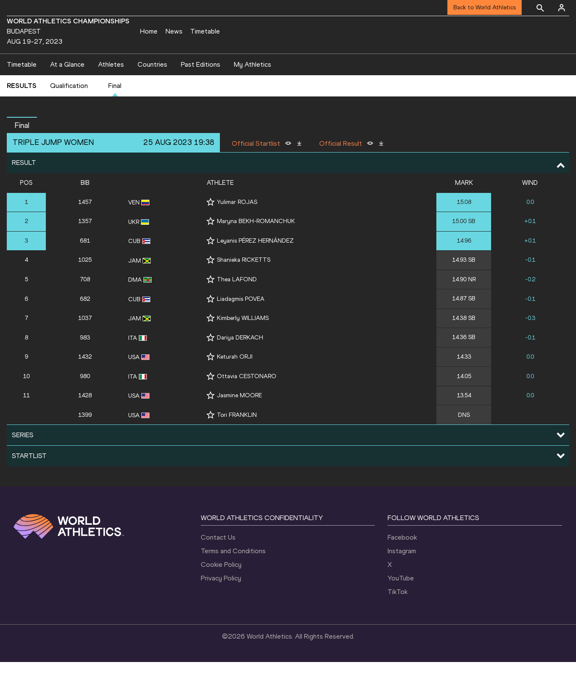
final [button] (21, 142)
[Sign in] (561, 8)
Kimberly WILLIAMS (243, 335)
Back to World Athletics (484, 7)
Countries (152, 81)
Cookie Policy (221, 581)
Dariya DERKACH (240, 354)
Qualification (69, 103)
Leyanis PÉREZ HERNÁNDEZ (255, 257)
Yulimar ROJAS (237, 219)
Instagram (402, 568)
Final (114, 103)
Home (148, 31)
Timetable (205, 31)
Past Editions (200, 81)
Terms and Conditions (233, 568)
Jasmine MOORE (239, 412)
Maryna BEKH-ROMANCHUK (256, 238)
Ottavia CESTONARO (246, 393)
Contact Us (218, 554)
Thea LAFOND (237, 296)
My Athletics (252, 81)
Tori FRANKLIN (237, 432)
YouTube (401, 595)
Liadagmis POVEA (240, 316)
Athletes (111, 81)
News (174, 31)
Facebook (402, 554)
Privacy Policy (221, 595)
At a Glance (67, 81)
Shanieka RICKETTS (243, 277)
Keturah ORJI (235, 373)
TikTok (397, 609)
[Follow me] (210, 219)
